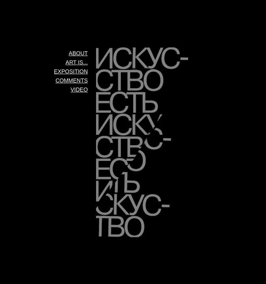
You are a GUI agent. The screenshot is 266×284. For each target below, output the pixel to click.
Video (79, 89)
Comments (71, 80)
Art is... (77, 62)
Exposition (71, 71)
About (78, 53)
